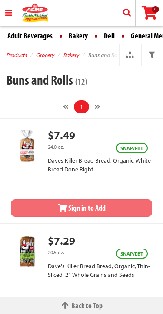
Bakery (78, 36)
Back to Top (81, 305)
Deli (109, 36)
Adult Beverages (30, 36)
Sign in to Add (81, 208)
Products (17, 55)
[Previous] (65, 106)
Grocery (45, 55)
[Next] (97, 106)
